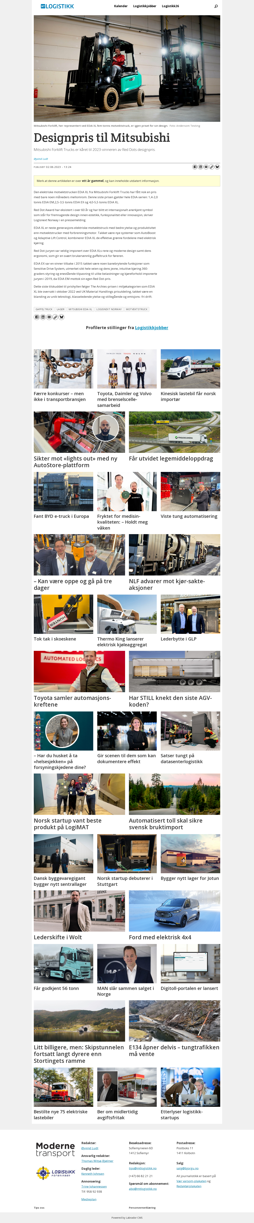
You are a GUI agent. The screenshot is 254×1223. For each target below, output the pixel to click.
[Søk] (216, 6)
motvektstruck (136, 309)
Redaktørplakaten (189, 1186)
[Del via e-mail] (206, 166)
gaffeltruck (44, 309)
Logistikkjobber (144, 6)
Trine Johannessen (94, 1186)
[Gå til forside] (57, 6)
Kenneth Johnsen (92, 1174)
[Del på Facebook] (194, 166)
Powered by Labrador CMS (127, 1217)
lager (61, 309)
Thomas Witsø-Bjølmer (97, 1161)
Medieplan (88, 1199)
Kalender (121, 6)
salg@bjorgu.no (188, 1168)
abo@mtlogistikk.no (143, 1189)
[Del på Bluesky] (217, 166)
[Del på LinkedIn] (200, 166)
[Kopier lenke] (211, 166)
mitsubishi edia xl (80, 309)
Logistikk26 (170, 6)
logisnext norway (109, 309)
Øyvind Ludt (89, 1148)
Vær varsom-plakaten (191, 1181)
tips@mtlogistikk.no (143, 1168)
